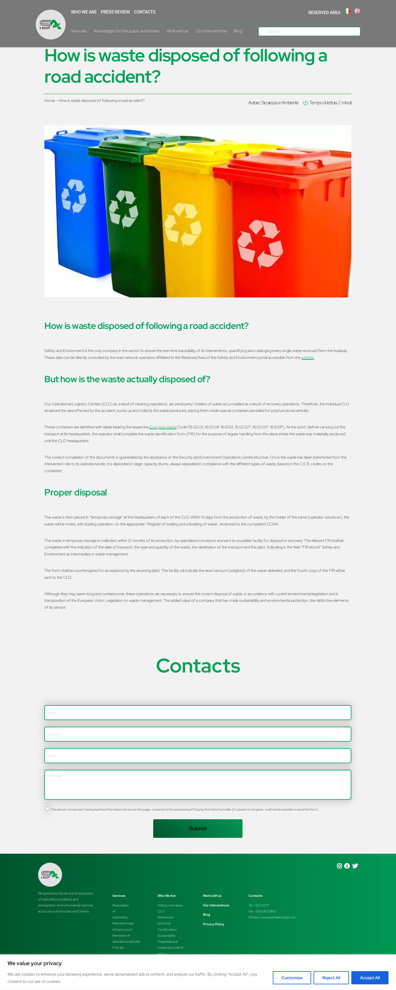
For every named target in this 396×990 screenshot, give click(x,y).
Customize (291, 977)
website (307, 357)
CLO (161, 911)
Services (78, 31)
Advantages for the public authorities (126, 31)
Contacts (145, 12)
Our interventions (211, 31)
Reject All (331, 977)
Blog (238, 31)
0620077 (262, 905)
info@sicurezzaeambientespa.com (272, 917)
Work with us (177, 31)
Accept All (370, 977)
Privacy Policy (213, 924)
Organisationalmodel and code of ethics (170, 947)
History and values (170, 905)
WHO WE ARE (84, 12)
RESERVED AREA (324, 12)
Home (49, 100)
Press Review (115, 12)
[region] (198, 972)
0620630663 (266, 911)
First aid (118, 947)
